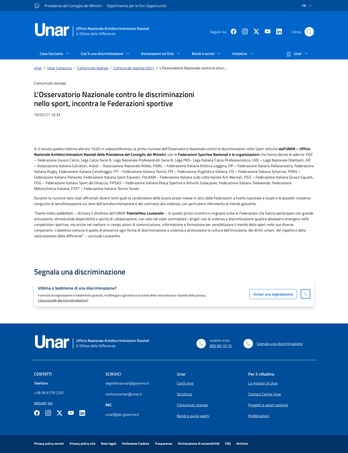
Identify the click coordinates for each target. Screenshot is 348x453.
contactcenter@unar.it (123, 394)
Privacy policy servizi (49, 443)
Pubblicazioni (258, 416)
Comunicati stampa (92, 68)
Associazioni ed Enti (158, 53)
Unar (294, 53)
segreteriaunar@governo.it (127, 383)
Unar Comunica (59, 68)
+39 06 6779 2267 (49, 392)
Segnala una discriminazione (280, 343)
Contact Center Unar (264, 394)
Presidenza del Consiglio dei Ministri (73, 6)
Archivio (242, 443)
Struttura (184, 394)
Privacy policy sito (82, 443)
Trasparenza (163, 443)
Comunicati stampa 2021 (134, 68)
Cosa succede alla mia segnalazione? (63, 300)
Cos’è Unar (185, 383)
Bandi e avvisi (203, 53)
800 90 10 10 (221, 346)
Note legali (108, 443)
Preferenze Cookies (135, 443)
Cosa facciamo (52, 53)
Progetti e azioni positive (268, 405)
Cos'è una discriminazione (102, 53)
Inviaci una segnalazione (273, 294)
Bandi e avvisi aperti (193, 416)
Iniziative (240, 53)
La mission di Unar (263, 383)
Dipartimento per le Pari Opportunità (136, 6)
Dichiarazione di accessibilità (198, 443)
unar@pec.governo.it (122, 414)
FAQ (228, 443)
